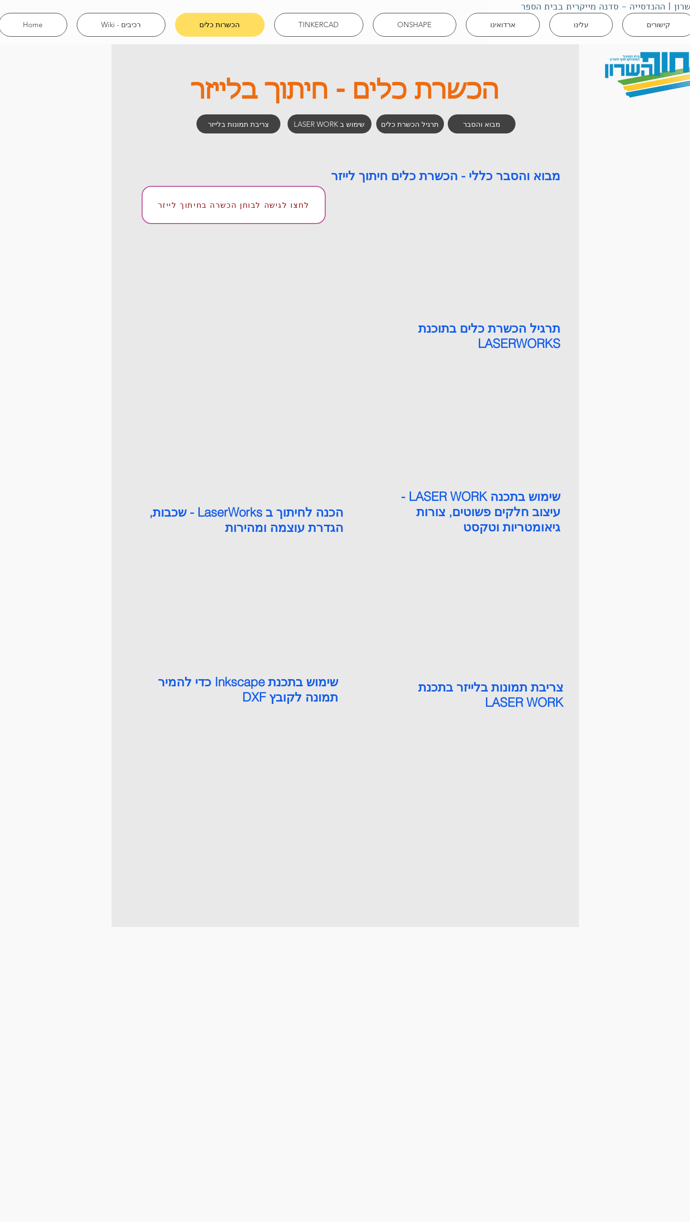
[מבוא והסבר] (481, 123)
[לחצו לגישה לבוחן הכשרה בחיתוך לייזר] (234, 205)
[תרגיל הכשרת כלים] (410, 123)
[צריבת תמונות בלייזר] (238, 123)
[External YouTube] (463, 247)
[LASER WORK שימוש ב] (329, 123)
